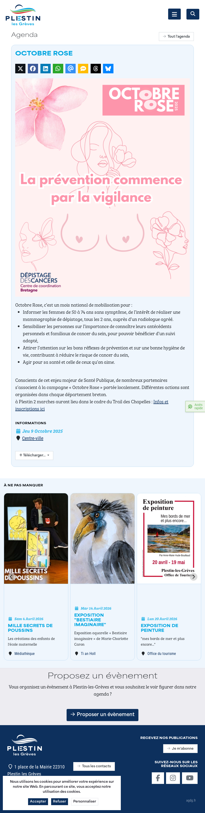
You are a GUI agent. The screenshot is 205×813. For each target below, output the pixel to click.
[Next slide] (193, 577)
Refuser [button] (59, 803)
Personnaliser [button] (84, 803)
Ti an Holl (88, 653)
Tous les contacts (94, 766)
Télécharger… (32, 455)
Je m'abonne (180, 749)
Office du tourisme (161, 653)
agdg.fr (191, 800)
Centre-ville (32, 438)
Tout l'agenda (176, 37)
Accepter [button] (38, 803)
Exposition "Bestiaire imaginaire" (90, 620)
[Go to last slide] (11, 577)
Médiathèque (25, 653)
